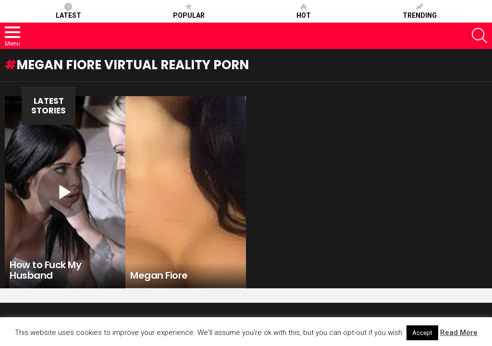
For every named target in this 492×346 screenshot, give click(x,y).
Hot (303, 11)
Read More (459, 332)
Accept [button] (422, 332)
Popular (189, 11)
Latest (68, 11)
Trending (420, 11)
